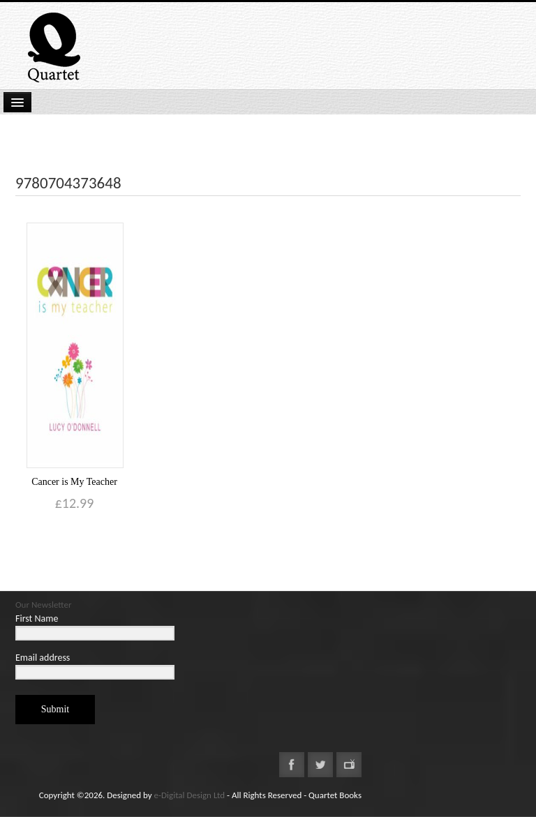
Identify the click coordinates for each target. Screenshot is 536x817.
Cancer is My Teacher (74, 482)
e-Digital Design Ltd (189, 795)
